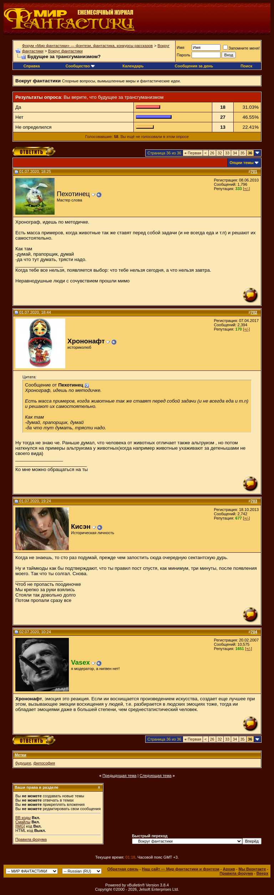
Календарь (132, 66)
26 (212, 153)
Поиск (246, 66)
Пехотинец (73, 194)
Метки (20, 755)
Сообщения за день (194, 66)
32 (220, 153)
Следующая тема (155, 775)
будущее (23, 763)
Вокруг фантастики (65, 51)
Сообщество (80, 66)
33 (227, 153)
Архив (229, 869)
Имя (180, 47)
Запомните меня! (241, 48)
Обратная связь (122, 869)
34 (235, 153)
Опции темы (242, 162)
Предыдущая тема (119, 775)
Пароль (183, 55)
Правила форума (31, 839)
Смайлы (22, 822)
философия (44, 763)
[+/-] (246, 188)
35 (242, 153)
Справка (32, 66)
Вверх (262, 873)
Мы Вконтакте (252, 869)
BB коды (23, 817)
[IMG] (20, 826)
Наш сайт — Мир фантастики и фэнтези (180, 869)
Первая (192, 153)
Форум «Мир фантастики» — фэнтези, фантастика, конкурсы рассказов (87, 46)
